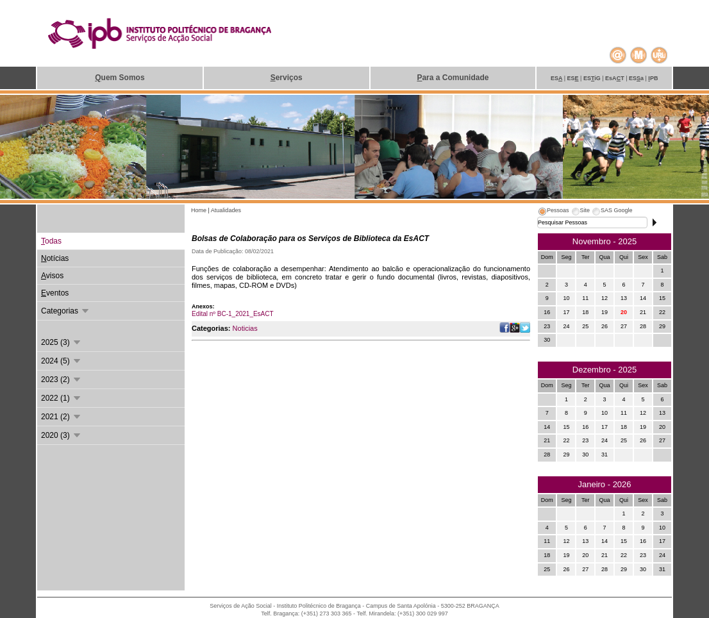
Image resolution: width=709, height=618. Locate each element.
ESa (637, 78)
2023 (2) (61, 379)
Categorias (65, 311)
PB (653, 78)
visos (52, 275)
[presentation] (553, 212)
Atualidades (226, 210)
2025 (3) (61, 342)
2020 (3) (61, 435)
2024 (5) (61, 361)
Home (199, 210)
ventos (55, 292)
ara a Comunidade (452, 77)
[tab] (553, 212)
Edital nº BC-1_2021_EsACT (233, 313)
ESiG (592, 78)
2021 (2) (61, 417)
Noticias (245, 328)
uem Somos (119, 77)
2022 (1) (61, 398)
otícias (55, 258)
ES (557, 78)
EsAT (615, 78)
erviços (287, 77)
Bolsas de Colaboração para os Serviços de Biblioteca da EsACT (310, 238)
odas (51, 241)
